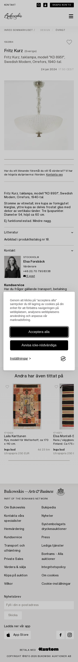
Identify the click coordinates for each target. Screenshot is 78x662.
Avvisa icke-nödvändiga (39, 345)
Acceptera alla (39, 332)
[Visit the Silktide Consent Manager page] (63, 359)
